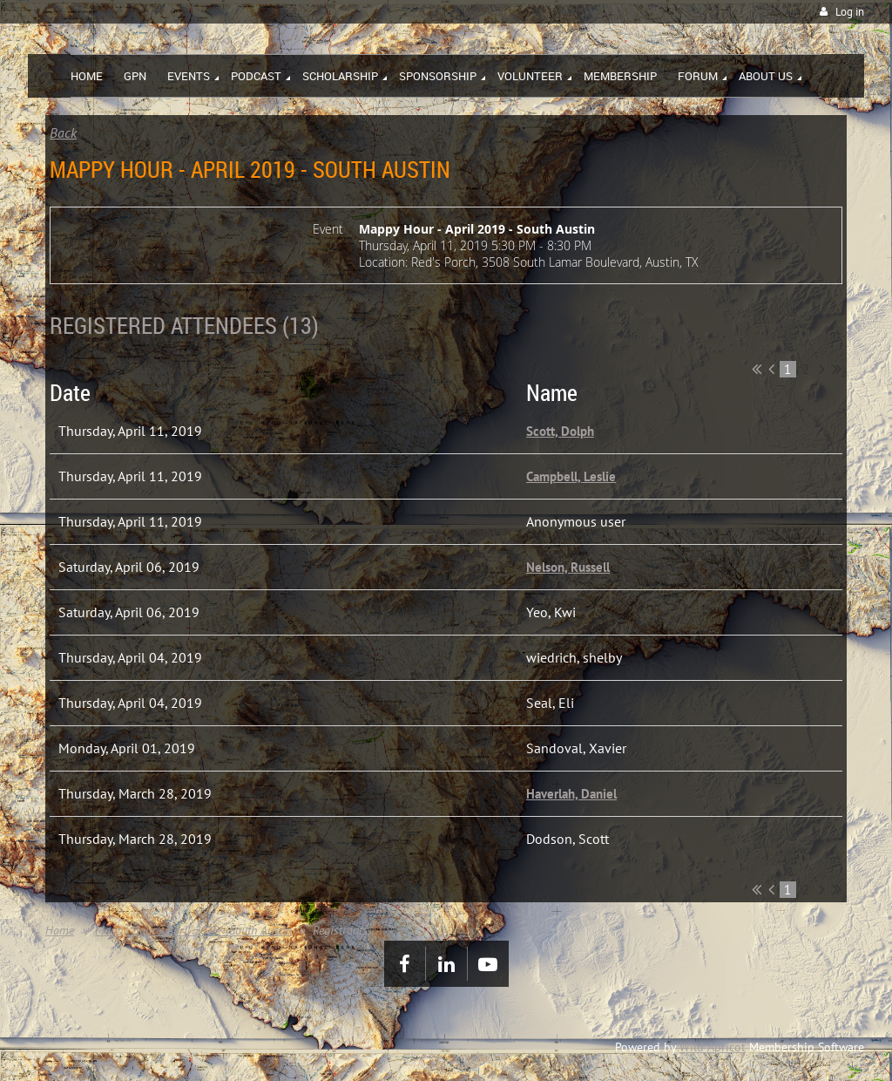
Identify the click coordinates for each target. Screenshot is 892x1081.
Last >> (836, 368)
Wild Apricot (712, 1047)
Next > (821, 368)
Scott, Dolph (560, 431)
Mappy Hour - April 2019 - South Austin (193, 930)
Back (63, 132)
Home (59, 930)
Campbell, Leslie (571, 476)
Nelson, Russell (568, 567)
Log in (849, 11)
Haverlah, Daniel (571, 793)
